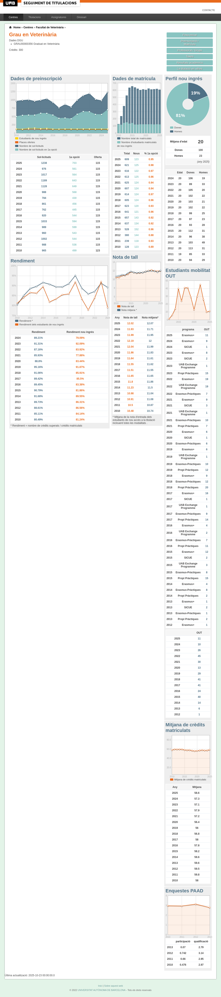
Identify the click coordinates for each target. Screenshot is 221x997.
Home (17, 27)
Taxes (190, 56)
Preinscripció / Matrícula (190, 42)
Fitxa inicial (190, 35)
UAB (11, 3)
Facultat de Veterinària (50, 27)
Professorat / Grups (189, 50)
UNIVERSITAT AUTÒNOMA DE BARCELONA (101, 990)
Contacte (208, 10)
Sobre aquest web (113, 985)
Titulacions (34, 17)
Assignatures (58, 17)
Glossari (81, 17)
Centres (13, 17)
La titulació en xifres (189, 68)
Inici (100, 985)
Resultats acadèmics (190, 62)
